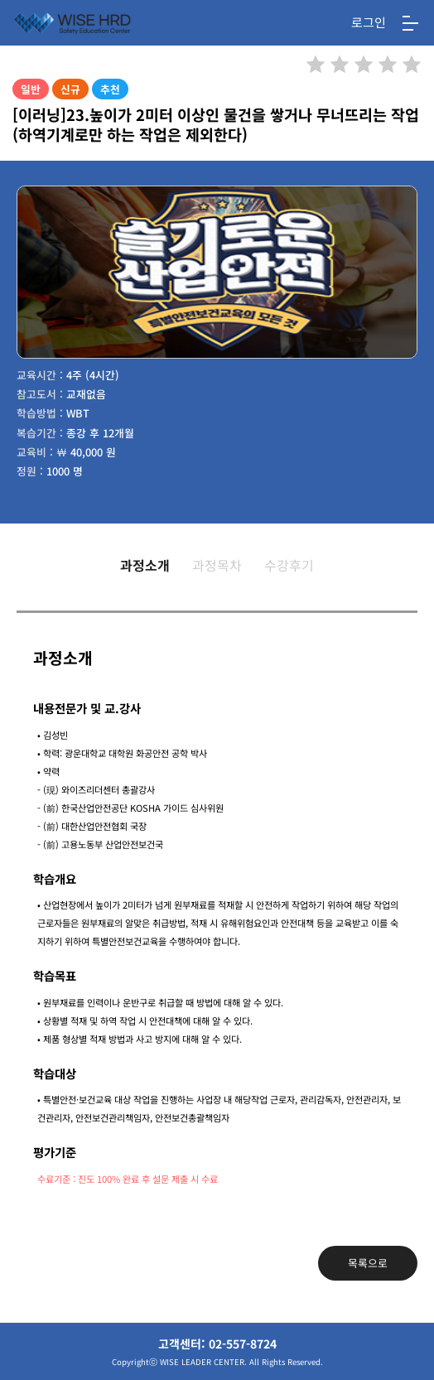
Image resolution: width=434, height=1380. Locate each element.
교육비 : (35, 452)
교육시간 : (40, 375)
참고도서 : (40, 394)
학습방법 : (40, 413)
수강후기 (289, 565)
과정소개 (145, 565)
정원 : (30, 471)
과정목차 (217, 565)
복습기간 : (40, 433)
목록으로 (368, 1263)
